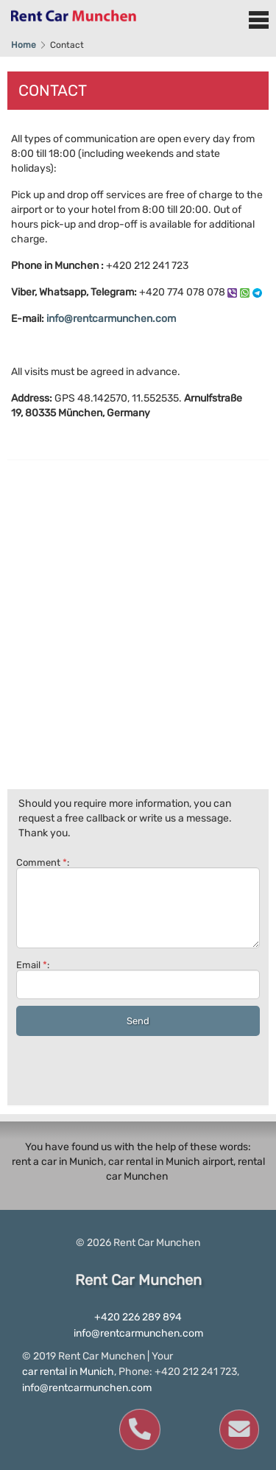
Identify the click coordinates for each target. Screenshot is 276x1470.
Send (138, 1020)
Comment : (138, 903)
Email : (138, 979)
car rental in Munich (68, 1371)
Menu (258, 20)
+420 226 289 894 (138, 1317)
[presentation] (128, 1067)
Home (23, 45)
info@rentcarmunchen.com (111, 318)
